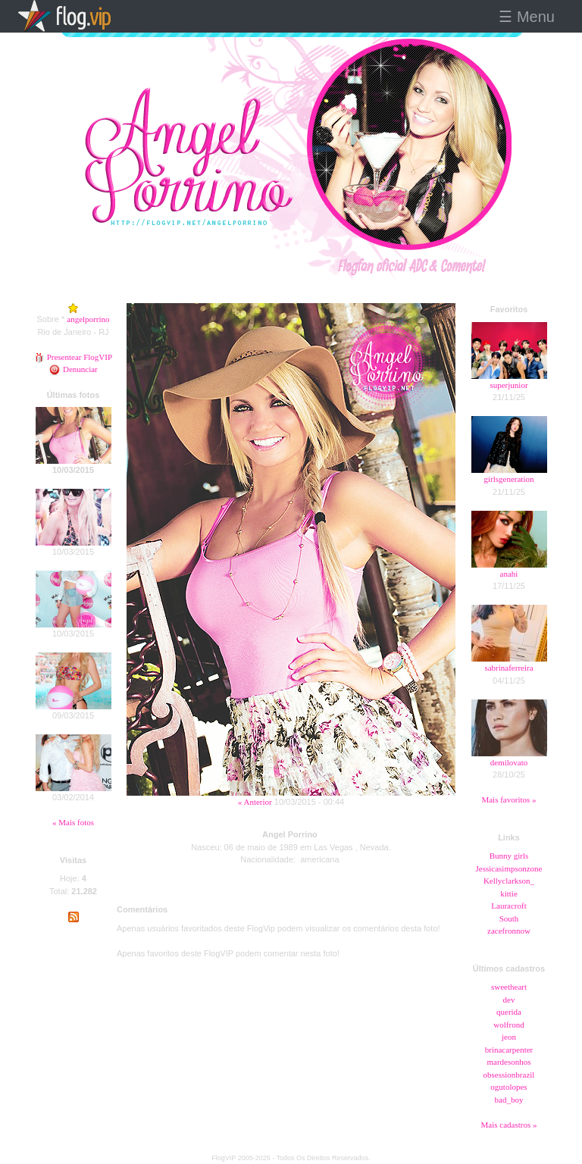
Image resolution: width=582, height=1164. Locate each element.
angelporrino (88, 319)
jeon (509, 1036)
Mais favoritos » (508, 799)
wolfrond (508, 1024)
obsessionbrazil (509, 1074)
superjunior (508, 385)
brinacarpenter (509, 1049)
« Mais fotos (73, 822)
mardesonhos (508, 1061)
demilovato (509, 762)
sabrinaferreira (508, 667)
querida (508, 1011)
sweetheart (509, 986)
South (509, 918)
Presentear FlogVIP (73, 356)
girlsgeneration (509, 478)
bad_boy (509, 1099)
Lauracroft (508, 905)
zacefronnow (508, 930)
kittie (509, 893)
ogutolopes (508, 1086)
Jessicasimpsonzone (509, 868)
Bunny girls (509, 855)
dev (509, 999)
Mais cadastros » (509, 1124)
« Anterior (255, 801)
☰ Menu (527, 16)
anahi (509, 573)
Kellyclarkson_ (508, 880)
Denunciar (73, 369)
